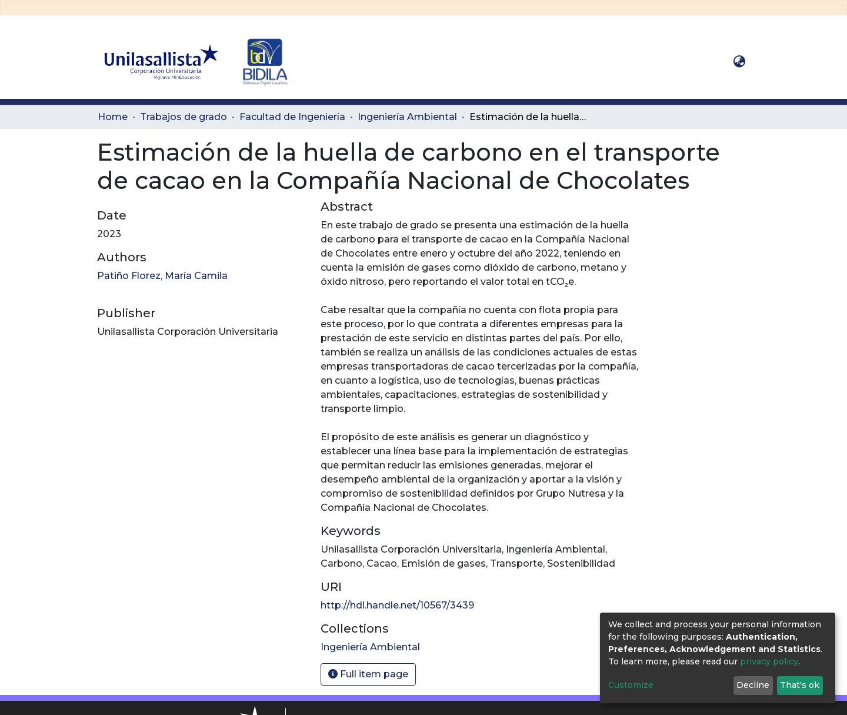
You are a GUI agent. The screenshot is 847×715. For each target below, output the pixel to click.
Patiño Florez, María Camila (162, 275)
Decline (752, 685)
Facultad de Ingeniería (292, 116)
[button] (739, 62)
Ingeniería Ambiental (407, 116)
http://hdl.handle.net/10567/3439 (397, 605)
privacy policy (769, 661)
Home (113, 116)
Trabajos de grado (183, 116)
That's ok (799, 685)
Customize (630, 685)
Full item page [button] (368, 674)
